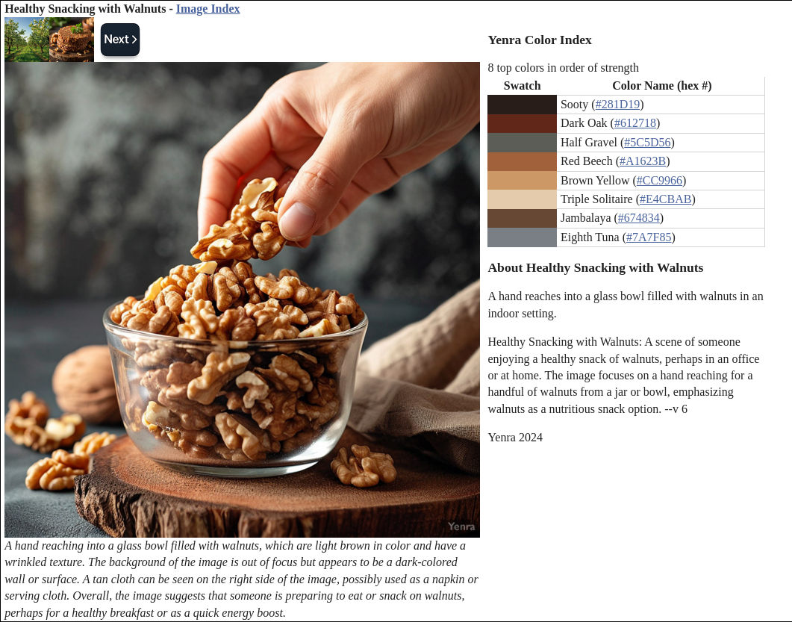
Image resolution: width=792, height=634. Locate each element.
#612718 (635, 122)
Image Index (208, 8)
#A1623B (643, 161)
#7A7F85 (648, 237)
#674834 (639, 217)
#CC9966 (659, 180)
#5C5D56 (647, 142)
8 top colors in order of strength (563, 67)
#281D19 (618, 104)
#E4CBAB (665, 199)
